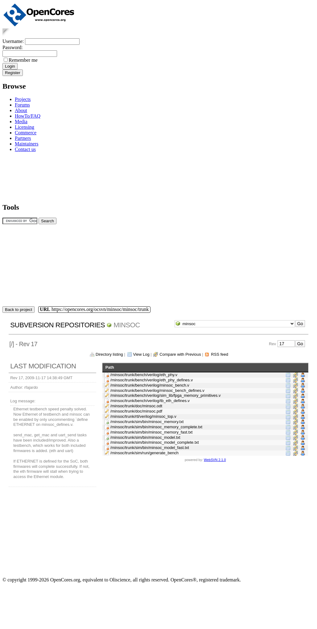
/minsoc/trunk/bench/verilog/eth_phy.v (143, 374)
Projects (23, 99)
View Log (141, 354)
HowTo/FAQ (27, 116)
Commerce (25, 132)
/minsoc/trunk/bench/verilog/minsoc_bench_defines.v (157, 390)
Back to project (18, 309)
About (21, 110)
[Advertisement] (21, 176)
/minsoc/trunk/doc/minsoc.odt (136, 406)
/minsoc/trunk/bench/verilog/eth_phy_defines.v (151, 380)
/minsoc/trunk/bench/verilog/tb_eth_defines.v (150, 400)
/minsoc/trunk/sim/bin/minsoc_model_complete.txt (154, 442)
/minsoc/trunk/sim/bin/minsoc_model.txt (145, 437)
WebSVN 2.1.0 (215, 460)
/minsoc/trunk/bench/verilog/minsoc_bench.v (149, 385)
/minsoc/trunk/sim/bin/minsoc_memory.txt (146, 421)
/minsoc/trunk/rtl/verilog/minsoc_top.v (143, 416)
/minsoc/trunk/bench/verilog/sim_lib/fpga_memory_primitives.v (165, 395)
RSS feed (219, 354)
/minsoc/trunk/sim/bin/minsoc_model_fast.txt (149, 447)
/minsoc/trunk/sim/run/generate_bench (144, 453)
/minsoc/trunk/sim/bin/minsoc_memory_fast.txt (151, 432)
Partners (23, 138)
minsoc (126, 325)
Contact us (25, 149)
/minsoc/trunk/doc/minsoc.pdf (136, 411)
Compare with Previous (180, 354)
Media (21, 121)
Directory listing (109, 354)
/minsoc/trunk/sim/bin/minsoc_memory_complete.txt (156, 427)
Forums (22, 104)
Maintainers (26, 143)
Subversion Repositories (57, 325)
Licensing (24, 127)
